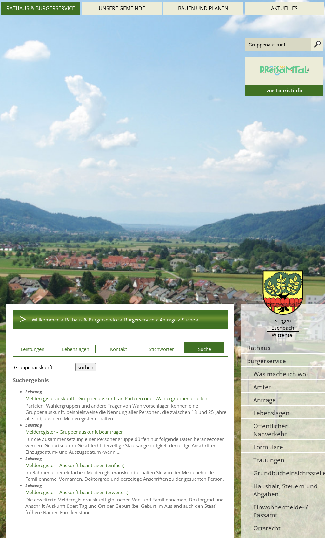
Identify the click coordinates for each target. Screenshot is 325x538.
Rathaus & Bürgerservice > (94, 319)
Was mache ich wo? (280, 374)
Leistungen (32, 349)
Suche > (190, 319)
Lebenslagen (75, 349)
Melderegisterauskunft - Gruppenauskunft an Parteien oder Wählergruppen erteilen (116, 398)
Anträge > (170, 319)
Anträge (264, 400)
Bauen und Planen (203, 8)
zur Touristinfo (284, 90)
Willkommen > (48, 319)
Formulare (268, 447)
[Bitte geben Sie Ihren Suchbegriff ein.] (43, 367)
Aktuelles (284, 8)
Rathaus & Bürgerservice (40, 8)
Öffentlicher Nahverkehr (270, 430)
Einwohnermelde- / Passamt (280, 511)
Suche (204, 349)
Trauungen (268, 460)
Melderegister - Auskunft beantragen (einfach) (74, 465)
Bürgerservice (266, 361)
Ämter (262, 387)
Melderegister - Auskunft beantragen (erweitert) (76, 492)
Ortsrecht (267, 528)
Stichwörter (161, 349)
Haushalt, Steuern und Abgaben (285, 490)
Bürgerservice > (141, 319)
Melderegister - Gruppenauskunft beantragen (74, 432)
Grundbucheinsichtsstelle (289, 473)
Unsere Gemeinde (122, 8)
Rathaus (258, 348)
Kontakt (118, 349)
